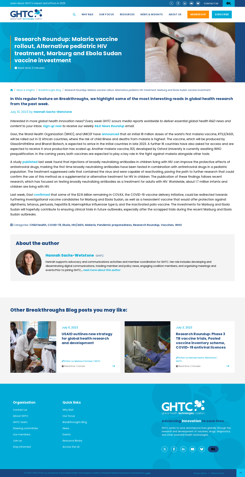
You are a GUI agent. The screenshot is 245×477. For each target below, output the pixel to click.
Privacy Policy (200, 473)
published (30, 162)
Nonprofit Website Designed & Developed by (126, 473)
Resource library (72, 440)
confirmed (42, 195)
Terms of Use (217, 473)
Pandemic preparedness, (115, 225)
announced (110, 134)
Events (67, 434)
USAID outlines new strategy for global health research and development (87, 338)
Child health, (38, 225)
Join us (17, 440)
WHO (178, 225)
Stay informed (22, 447)
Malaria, (91, 225)
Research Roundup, (147, 225)
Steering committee (25, 428)
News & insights (26, 90)
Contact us (211, 3)
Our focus (106, 14)
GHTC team (20, 422)
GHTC (100, 256)
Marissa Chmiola (83, 361)
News (66, 428)
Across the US (71, 447)
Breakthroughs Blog (50, 90)
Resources (127, 14)
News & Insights (151, 14)
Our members (21, 434)
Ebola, (66, 225)
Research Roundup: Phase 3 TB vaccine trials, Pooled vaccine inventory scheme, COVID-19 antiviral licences (201, 341)
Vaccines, (168, 225)
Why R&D (87, 14)
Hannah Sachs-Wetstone (53, 112)
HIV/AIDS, (78, 225)
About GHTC (20, 416)
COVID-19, (55, 225)
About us (175, 14)
